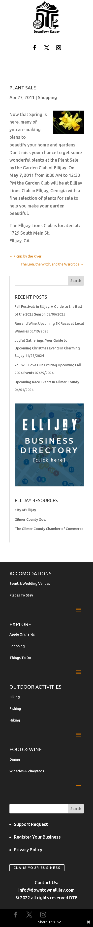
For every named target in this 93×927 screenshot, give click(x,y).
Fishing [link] (15, 709)
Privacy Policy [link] (28, 849)
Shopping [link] (47, 97)
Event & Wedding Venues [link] (29, 584)
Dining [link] (14, 759)
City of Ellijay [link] (25, 510)
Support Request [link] (31, 824)
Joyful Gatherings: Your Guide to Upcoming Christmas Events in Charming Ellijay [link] (47, 348)
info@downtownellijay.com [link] (46, 889)
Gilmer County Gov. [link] (30, 520)
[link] (47, 31)
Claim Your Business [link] (37, 868)
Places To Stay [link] (21, 595)
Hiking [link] (14, 720)
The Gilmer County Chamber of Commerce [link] (49, 529)
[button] (35, 48)
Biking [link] (14, 697)
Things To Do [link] (20, 658)
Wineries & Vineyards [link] (26, 771)
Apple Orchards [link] (22, 634)
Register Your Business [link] (37, 836)
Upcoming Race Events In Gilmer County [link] (47, 382)
